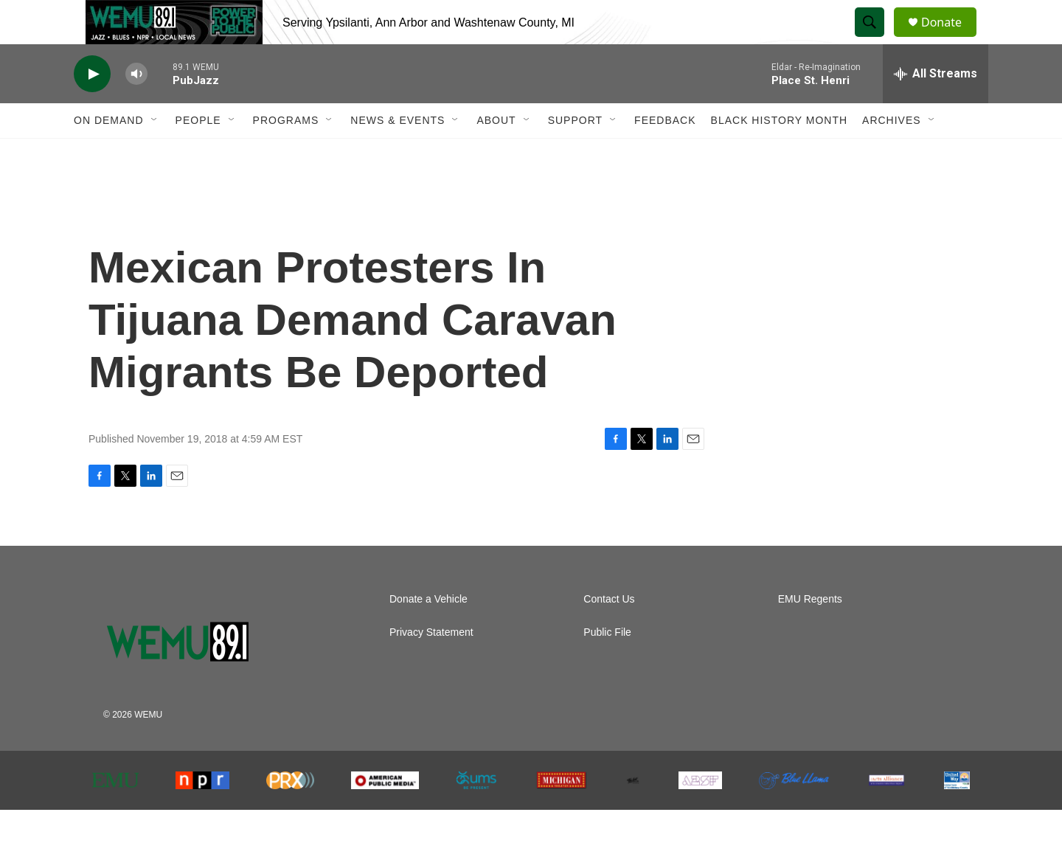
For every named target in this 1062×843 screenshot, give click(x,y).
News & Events (397, 153)
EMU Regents (810, 632)
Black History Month (779, 153)
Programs (286, 153)
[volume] (136, 107)
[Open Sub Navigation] (155, 153)
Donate (951, 38)
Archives (891, 153)
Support (575, 153)
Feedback (664, 153)
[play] (92, 107)
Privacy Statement (431, 665)
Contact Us (608, 632)
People (198, 153)
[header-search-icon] (876, 39)
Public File (607, 665)
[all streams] (935, 106)
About (496, 153)
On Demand (109, 153)
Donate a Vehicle (428, 632)
